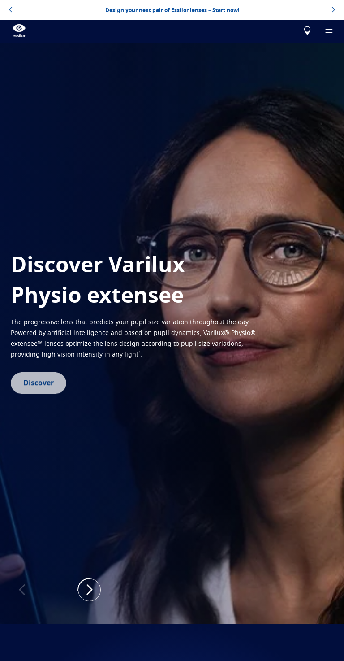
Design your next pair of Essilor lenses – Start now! (172, 10)
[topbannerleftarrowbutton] (10, 10)
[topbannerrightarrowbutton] (333, 10)
